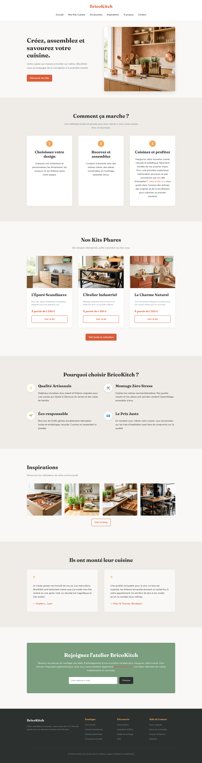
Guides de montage (125, 734)
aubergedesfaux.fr (123, 666)
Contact (141, 14)
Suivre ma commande (158, 729)
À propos (128, 14)
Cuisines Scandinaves (94, 729)
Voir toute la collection (101, 337)
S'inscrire (126, 680)
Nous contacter (155, 724)
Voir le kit (49, 318)
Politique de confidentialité (124, 754)
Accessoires (96, 14)
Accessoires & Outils (93, 739)
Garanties (153, 739)
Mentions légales (106, 754)
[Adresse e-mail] (93, 680)
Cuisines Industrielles (93, 734)
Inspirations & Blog (125, 729)
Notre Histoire (123, 724)
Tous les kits (90, 724)
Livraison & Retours (157, 734)
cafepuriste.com (160, 181)
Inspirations (113, 14)
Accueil (60, 14)
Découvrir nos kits (39, 77)
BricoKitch (101, 6)
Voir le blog (101, 522)
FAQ (119, 739)
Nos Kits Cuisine (77, 14)
